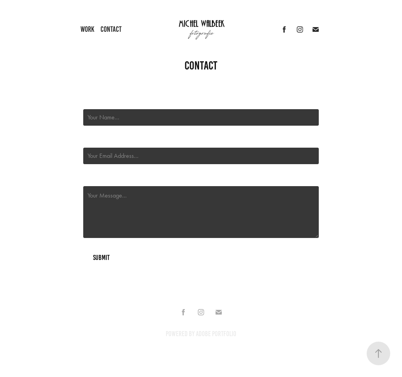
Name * (90, 102)
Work (87, 29)
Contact (111, 29)
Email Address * (101, 140)
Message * (94, 179)
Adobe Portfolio (216, 334)
